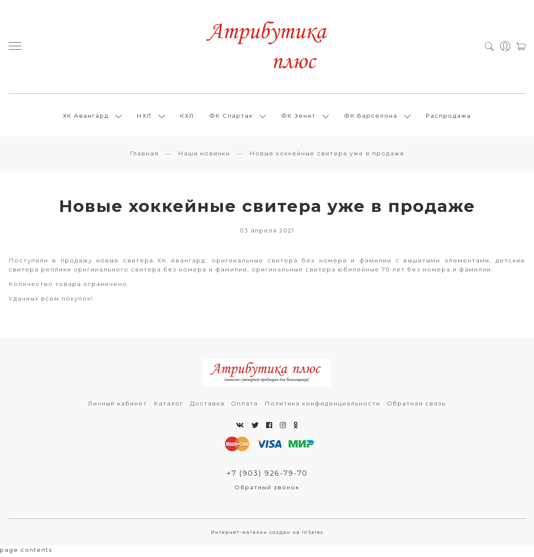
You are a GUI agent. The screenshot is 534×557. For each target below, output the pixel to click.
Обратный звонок (267, 490)
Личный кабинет (117, 405)
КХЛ (187, 116)
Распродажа (448, 116)
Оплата (244, 405)
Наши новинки (204, 155)
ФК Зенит (298, 116)
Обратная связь (416, 405)
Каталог (169, 405)
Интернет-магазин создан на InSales (267, 535)
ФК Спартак (231, 116)
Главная (144, 155)
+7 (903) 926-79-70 (267, 475)
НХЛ (144, 116)
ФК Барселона (371, 116)
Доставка (207, 405)
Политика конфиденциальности (322, 405)
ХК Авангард (86, 116)
